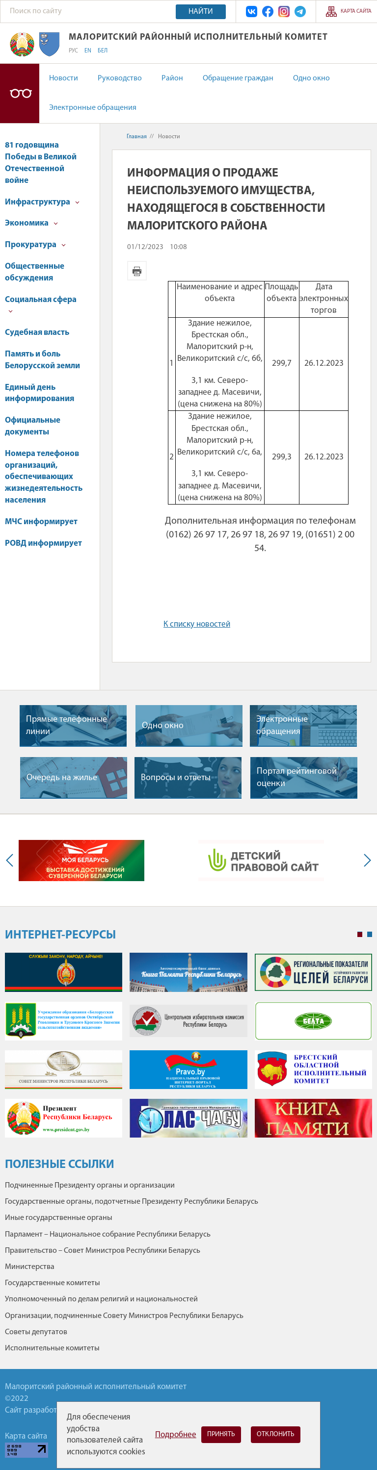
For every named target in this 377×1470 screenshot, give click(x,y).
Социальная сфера (41, 305)
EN (87, 51)
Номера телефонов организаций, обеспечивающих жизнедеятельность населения (43, 477)
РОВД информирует (43, 543)
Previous (12, 860)
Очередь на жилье (62, 778)
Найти (200, 12)
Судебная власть (37, 333)
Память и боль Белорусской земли (42, 360)
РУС (73, 51)
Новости (63, 78)
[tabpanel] (188, 1050)
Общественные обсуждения (34, 272)
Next (365, 860)
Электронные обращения (92, 108)
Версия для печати (137, 270)
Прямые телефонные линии (66, 725)
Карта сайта (356, 11)
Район (172, 78)
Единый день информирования (39, 393)
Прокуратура (35, 245)
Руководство (120, 78)
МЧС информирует (41, 522)
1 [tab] (359, 934)
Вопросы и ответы (176, 778)
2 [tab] (369, 934)
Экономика (31, 223)
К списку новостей (196, 624)
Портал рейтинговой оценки (297, 777)
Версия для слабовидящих (19, 93)
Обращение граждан (238, 78)
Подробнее (175, 1435)
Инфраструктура (42, 202)
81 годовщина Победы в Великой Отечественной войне (41, 162)
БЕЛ (103, 51)
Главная (137, 137)
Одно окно (311, 78)
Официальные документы (32, 426)
